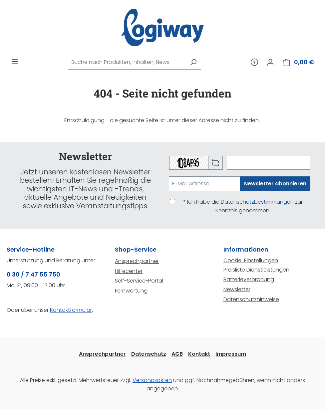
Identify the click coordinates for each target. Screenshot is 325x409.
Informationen (245, 249)
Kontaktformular (71, 310)
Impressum (230, 354)
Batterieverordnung (248, 279)
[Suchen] (193, 62)
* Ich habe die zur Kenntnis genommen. (243, 206)
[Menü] (15, 61)
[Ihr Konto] (270, 62)
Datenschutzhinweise (251, 299)
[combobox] (127, 62)
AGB (177, 354)
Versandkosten (152, 380)
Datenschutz (148, 354)
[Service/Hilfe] (254, 62)
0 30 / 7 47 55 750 (33, 274)
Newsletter (236, 289)
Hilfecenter (129, 271)
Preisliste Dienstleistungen (256, 270)
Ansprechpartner (137, 261)
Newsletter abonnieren (275, 183)
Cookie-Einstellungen (250, 260)
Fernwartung (131, 291)
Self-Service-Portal (139, 281)
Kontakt (199, 354)
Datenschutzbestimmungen (257, 202)
